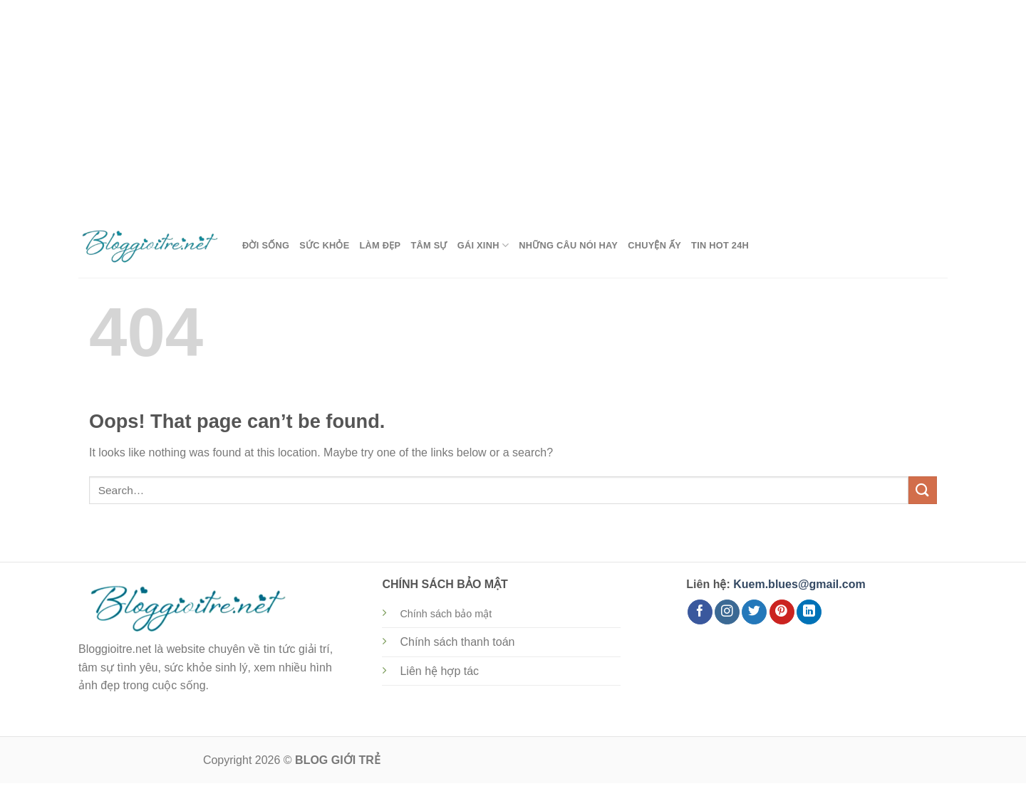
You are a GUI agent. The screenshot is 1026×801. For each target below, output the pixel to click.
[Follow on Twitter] (754, 612)
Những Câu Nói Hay (568, 245)
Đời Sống (265, 245)
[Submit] (922, 490)
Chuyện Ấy (654, 245)
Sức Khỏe (324, 245)
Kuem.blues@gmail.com (799, 584)
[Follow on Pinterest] (782, 612)
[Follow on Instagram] (727, 612)
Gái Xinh (483, 245)
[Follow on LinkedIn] (809, 612)
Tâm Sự (428, 245)
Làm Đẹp (380, 245)
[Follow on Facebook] (700, 612)
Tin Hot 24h (720, 245)
